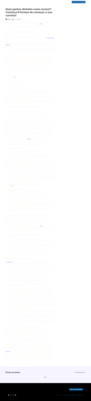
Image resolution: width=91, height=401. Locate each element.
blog (14, 77)
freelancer (8, 44)
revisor (40, 23)
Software (8, 351)
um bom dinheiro (50, 38)
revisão (41, 226)
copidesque (9, 262)
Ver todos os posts (79, 372)
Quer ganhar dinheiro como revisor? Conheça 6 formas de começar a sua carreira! (29, 12)
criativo (28, 138)
